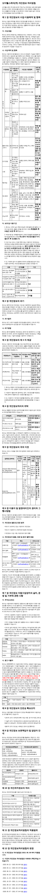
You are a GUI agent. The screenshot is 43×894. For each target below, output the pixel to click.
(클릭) (25, 864)
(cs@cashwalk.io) (23, 545)
